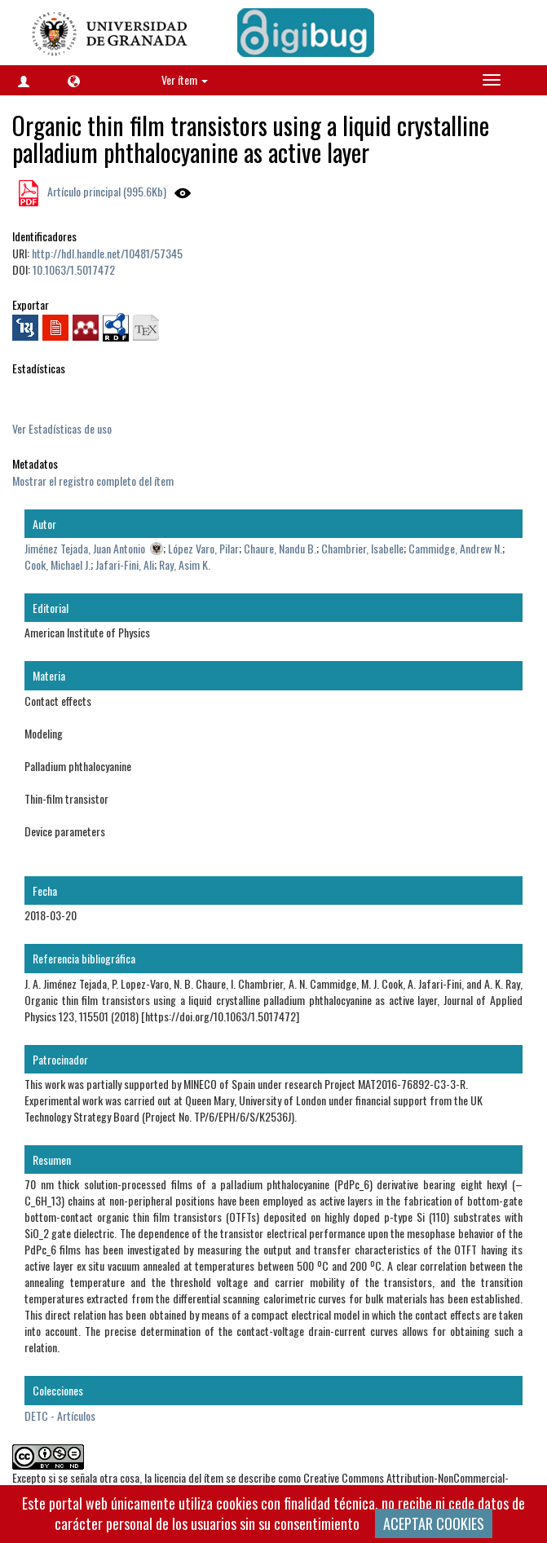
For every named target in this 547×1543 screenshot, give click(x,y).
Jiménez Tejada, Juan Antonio (84, 548)
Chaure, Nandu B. (280, 548)
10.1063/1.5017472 (74, 269)
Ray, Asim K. (184, 564)
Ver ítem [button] (184, 79)
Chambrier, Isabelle (362, 548)
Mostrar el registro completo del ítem (93, 480)
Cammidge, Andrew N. (455, 548)
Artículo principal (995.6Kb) (105, 191)
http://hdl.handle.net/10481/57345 (107, 253)
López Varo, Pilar (203, 548)
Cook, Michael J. (57, 564)
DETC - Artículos (59, 1415)
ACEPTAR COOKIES (433, 1523)
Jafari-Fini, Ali (124, 564)
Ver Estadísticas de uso (62, 428)
